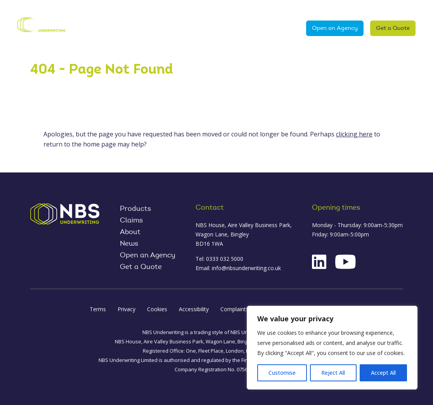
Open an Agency (335, 28)
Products (118, 28)
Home (86, 28)
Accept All (383, 372)
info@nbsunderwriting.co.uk (246, 268)
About (197, 28)
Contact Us (279, 9)
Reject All (333, 372)
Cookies (157, 309)
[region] (332, 347)
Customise (282, 372)
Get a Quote (393, 28)
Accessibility (194, 309)
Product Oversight (380, 8)
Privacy (126, 309)
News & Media (272, 28)
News (129, 244)
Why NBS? (162, 28)
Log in (326, 8)
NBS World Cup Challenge (208, 8)
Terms (98, 309)
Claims (231, 28)
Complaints (234, 309)
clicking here (354, 134)
